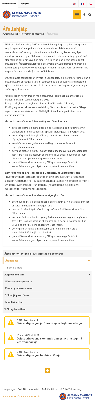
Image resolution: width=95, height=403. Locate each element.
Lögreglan (24, 3)
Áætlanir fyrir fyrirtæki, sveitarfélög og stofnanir (33, 253)
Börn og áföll (14, 267)
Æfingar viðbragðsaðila (18, 281)
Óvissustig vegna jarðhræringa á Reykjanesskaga (49, 323)
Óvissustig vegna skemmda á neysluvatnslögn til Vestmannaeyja (49, 340)
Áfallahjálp (11, 260)
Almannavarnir (9, 3)
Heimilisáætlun (13, 302)
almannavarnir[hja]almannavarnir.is (21, 396)
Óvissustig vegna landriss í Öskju (39, 355)
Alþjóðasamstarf (14, 274)
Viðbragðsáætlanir (15, 309)
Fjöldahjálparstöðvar (16, 295)
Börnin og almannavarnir (18, 288)
